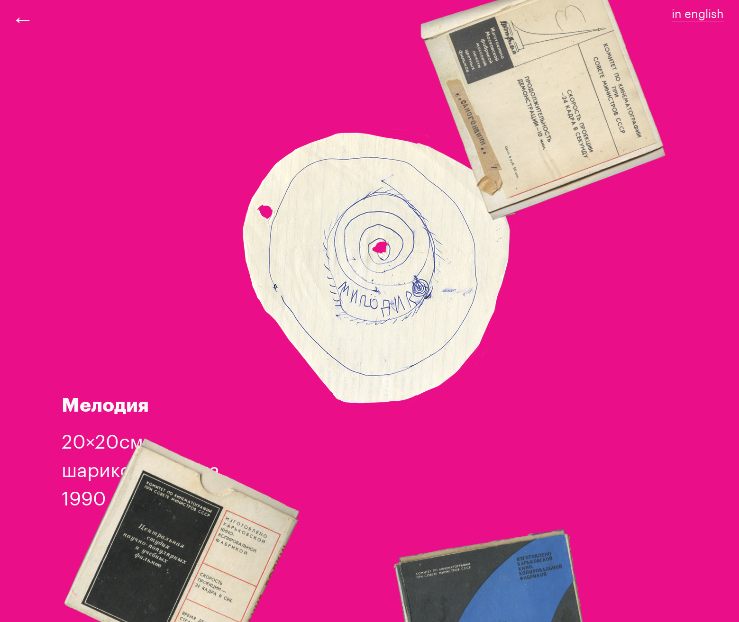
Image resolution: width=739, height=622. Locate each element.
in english (698, 12)
